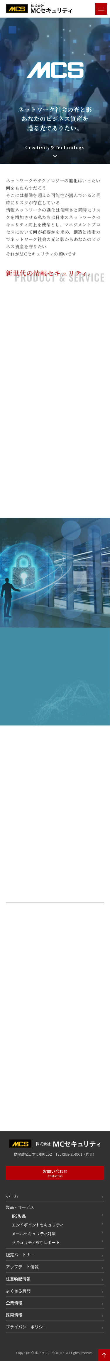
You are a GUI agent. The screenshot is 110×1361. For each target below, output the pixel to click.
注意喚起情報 (18, 1279)
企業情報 (14, 1303)
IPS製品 (19, 1216)
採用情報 (14, 1315)
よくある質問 (18, 1291)
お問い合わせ (55, 1173)
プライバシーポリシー (26, 1327)
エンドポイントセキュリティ (38, 1225)
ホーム (12, 1196)
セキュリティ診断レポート (36, 1242)
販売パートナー (20, 1255)
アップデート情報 (22, 1267)
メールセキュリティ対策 (34, 1233)
